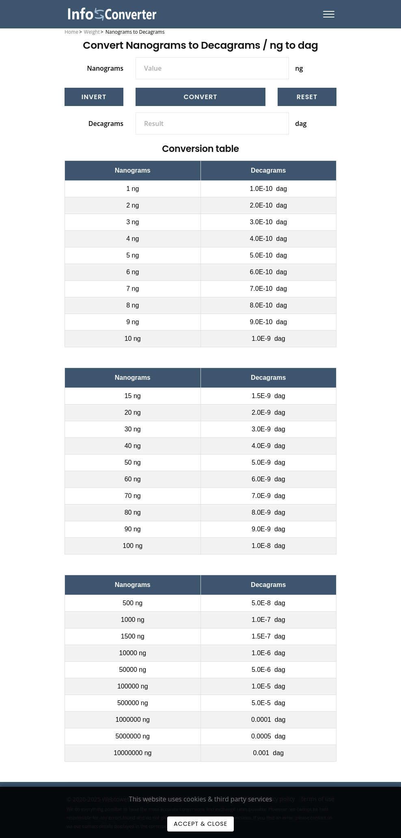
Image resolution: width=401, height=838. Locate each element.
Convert (201, 97)
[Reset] (307, 97)
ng (299, 68)
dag (300, 123)
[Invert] (94, 97)
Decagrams (105, 123)
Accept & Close (200, 824)
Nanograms (105, 68)
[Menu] (328, 14)
